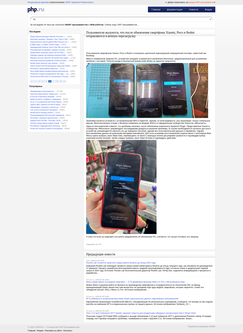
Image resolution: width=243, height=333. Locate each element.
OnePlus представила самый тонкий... (45, 123)
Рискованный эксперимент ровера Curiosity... (48, 50)
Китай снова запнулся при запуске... (44, 63)
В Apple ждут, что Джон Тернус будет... (45, 44)
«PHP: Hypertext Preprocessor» (79, 2)
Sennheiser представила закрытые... (44, 68)
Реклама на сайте (53, 330)
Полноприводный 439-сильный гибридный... (47, 115)
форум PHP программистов (202, 2)
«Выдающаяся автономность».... (43, 91)
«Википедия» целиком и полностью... (45, 107)
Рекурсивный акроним (38, 2)
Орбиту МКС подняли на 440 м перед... (45, 104)
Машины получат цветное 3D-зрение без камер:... (50, 58)
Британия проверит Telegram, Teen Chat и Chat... (49, 39)
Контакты (67, 330)
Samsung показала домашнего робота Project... (49, 60)
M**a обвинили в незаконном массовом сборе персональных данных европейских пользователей (132, 298)
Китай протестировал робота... (42, 112)
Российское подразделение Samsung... (45, 126)
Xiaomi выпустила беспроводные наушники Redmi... (51, 66)
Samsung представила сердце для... (44, 94)
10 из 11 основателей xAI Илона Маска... (46, 102)
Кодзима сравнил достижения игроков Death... (48, 55)
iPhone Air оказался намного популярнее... (47, 128)
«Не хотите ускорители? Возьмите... (44, 110)
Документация (175, 9)
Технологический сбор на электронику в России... (50, 76)
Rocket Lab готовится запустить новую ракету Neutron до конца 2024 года (120, 263)
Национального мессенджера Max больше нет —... (50, 42)
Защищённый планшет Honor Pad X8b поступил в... (50, 47)
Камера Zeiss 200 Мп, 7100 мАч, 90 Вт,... (46, 120)
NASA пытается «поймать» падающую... (46, 99)
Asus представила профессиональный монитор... (50, 71)
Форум (208, 9)
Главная (155, 9)
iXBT (100, 244)
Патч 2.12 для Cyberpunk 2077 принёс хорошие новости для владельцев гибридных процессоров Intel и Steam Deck (141, 313)
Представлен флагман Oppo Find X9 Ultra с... (48, 52)
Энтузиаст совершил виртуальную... (44, 118)
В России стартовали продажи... (43, 96)
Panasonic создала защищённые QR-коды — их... (50, 74)
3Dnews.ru (90, 280)
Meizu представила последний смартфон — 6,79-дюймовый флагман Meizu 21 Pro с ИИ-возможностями (135, 282)
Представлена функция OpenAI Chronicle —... (48, 36)
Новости (193, 9)
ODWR (212, 326)
